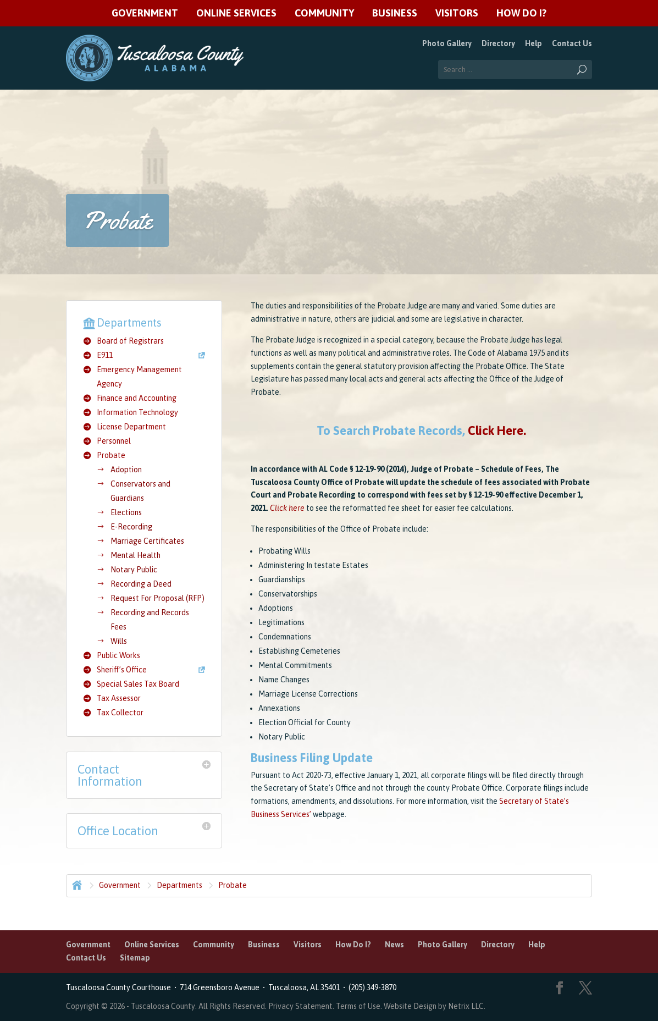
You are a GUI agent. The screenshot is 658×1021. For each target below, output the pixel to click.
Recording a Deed (141, 584)
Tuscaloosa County (163, 1006)
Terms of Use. (360, 1006)
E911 (105, 355)
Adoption (126, 469)
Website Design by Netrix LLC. (434, 1006)
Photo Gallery (447, 43)
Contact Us (572, 43)
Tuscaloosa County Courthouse (120, 987)
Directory (498, 43)
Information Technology (137, 412)
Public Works (118, 655)
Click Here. (497, 430)
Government (145, 13)
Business (394, 13)
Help (533, 43)
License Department (131, 426)
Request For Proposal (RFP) (157, 598)
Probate (111, 455)
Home (76, 884)
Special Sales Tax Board (138, 684)
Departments (179, 885)
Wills (118, 641)
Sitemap (135, 957)
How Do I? (521, 13)
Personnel (114, 441)
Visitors (456, 13)
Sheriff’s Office (122, 669)
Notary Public (133, 569)
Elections (126, 512)
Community (324, 13)
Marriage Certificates (147, 541)
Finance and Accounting (136, 398)
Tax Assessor (119, 698)
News (394, 944)
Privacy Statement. (301, 1006)
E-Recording (131, 526)
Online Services (236, 13)
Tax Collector (120, 712)
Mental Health (135, 555)
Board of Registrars (130, 340)
